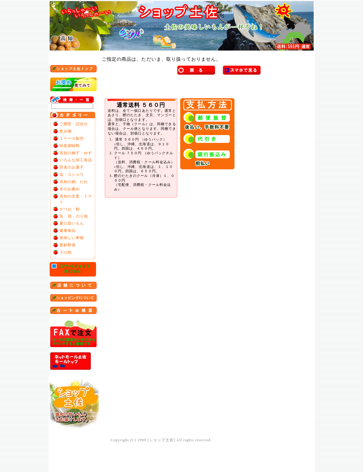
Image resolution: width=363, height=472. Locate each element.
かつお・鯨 (69, 209)
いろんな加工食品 (75, 160)
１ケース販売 (71, 138)
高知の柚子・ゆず (75, 153)
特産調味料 (69, 145)
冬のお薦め (69, 189)
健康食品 (67, 230)
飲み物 (65, 131)
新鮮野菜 (67, 245)
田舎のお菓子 (71, 167)
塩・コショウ (71, 174)
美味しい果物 (71, 238)
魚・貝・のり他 (73, 216)
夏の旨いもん (71, 223)
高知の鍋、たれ (73, 182)
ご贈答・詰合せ (73, 124)
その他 (65, 252)
